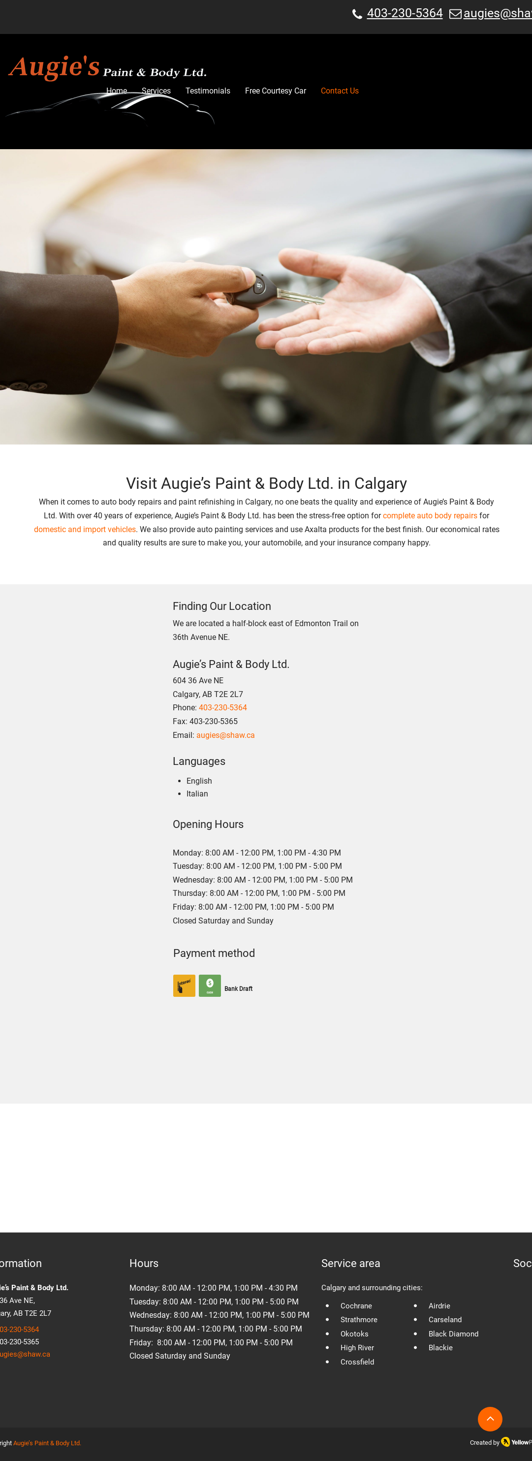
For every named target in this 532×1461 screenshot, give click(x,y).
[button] (156, 91)
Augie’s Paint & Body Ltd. (47, 1443)
